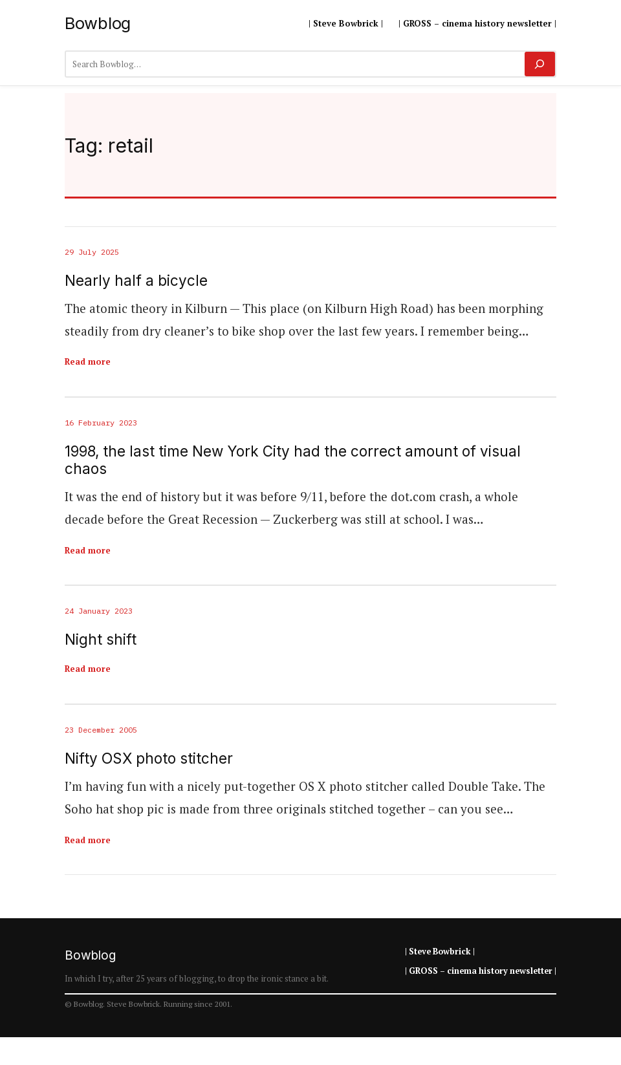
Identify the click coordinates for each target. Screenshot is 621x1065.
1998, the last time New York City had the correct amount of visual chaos (293, 459)
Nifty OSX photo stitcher (149, 758)
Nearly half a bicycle (136, 280)
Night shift (100, 639)
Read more (88, 361)
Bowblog (98, 23)
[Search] (540, 64)
